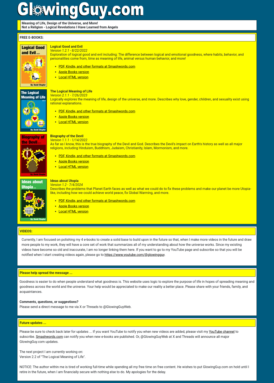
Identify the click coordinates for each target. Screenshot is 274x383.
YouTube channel (221, 332)
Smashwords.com (49, 337)
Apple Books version (74, 72)
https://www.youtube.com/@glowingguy (135, 255)
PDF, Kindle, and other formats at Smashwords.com (97, 66)
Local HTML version (73, 77)
